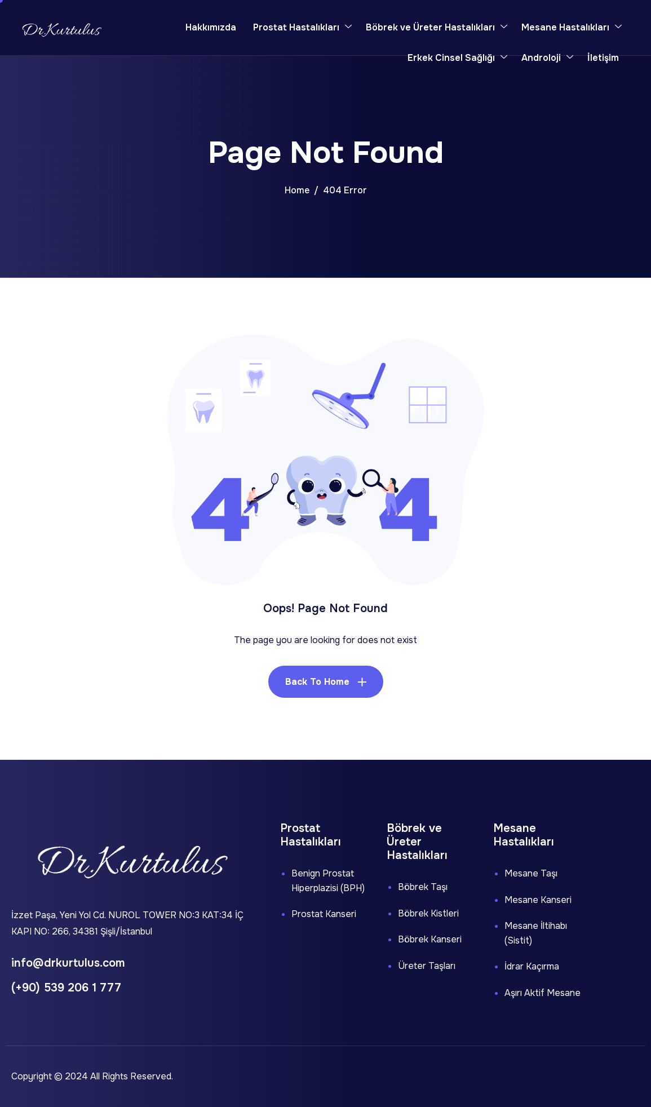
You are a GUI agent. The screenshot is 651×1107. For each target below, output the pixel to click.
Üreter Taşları (426, 966)
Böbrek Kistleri (428, 913)
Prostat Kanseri (323, 914)
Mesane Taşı (530, 873)
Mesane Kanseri (538, 900)
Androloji (547, 58)
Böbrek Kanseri (430, 939)
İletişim (603, 58)
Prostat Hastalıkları (302, 27)
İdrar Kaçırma (531, 966)
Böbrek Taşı (423, 887)
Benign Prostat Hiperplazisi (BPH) (328, 880)
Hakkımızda (210, 27)
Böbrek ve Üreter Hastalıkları (436, 27)
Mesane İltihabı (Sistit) (535, 933)
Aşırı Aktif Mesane (542, 993)
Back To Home (317, 682)
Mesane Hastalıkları (571, 27)
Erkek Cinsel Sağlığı (457, 58)
